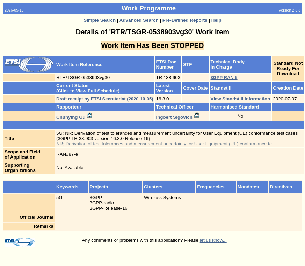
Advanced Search (139, 20)
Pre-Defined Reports (185, 20)
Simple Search (99, 20)
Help (216, 20)
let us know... (213, 240)
